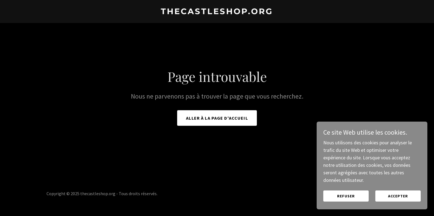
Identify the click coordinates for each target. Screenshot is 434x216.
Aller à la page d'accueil (217, 118)
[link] (217, 12)
